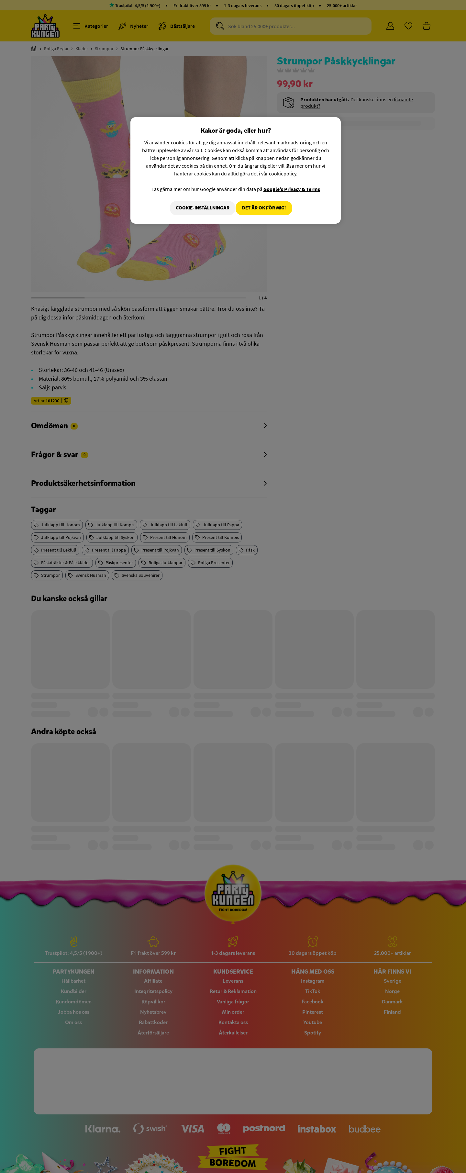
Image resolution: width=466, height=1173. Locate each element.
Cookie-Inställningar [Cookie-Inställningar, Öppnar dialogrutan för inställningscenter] (198, 208)
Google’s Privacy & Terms (291, 189)
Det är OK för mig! (264, 208)
